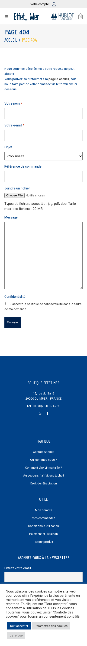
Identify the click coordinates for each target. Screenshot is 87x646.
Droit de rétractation (43, 483)
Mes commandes (43, 518)
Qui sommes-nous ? (43, 459)
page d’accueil (58, 79)
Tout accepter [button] (19, 626)
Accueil (10, 40)
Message (11, 217)
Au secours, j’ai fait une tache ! (43, 475)
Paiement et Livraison (43, 534)
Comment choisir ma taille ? (43, 467)
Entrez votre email (17, 568)
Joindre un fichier (17, 188)
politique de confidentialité (45, 304)
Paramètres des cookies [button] (51, 626)
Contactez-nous (43, 452)
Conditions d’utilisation (43, 526)
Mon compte (43, 510)
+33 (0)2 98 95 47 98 (46, 406)
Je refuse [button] (16, 635)
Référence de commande (23, 166)
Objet (8, 147)
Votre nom (13, 103)
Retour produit (43, 542)
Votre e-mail (14, 125)
